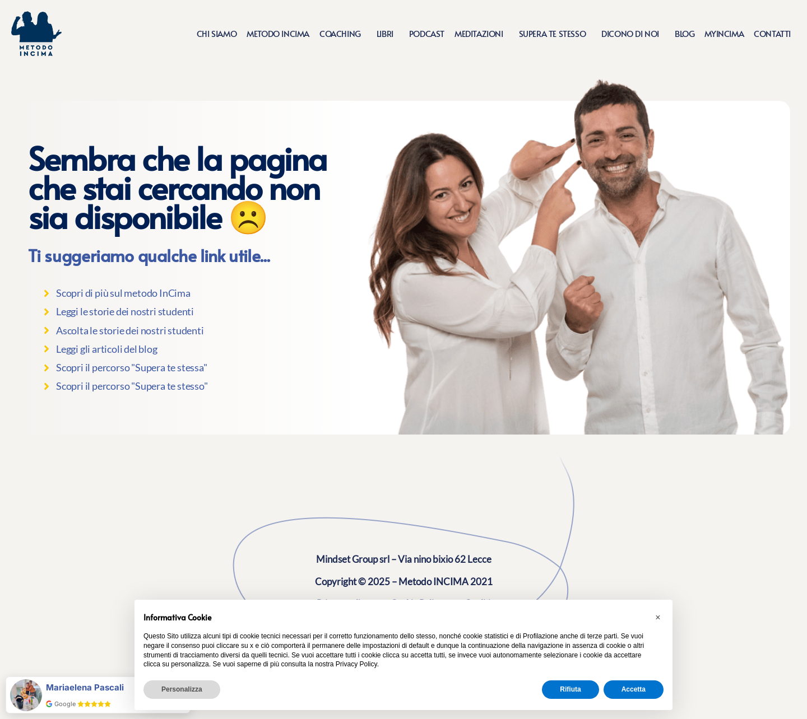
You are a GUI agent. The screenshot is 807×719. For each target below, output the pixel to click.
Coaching (343, 33)
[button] (658, 618)
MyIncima (724, 33)
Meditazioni (481, 33)
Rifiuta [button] (570, 689)
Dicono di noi (633, 33)
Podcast (426, 33)
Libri (388, 33)
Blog (684, 33)
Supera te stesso (555, 33)
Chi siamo (216, 33)
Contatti (772, 33)
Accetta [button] (634, 689)
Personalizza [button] (181, 689)
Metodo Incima (278, 33)
